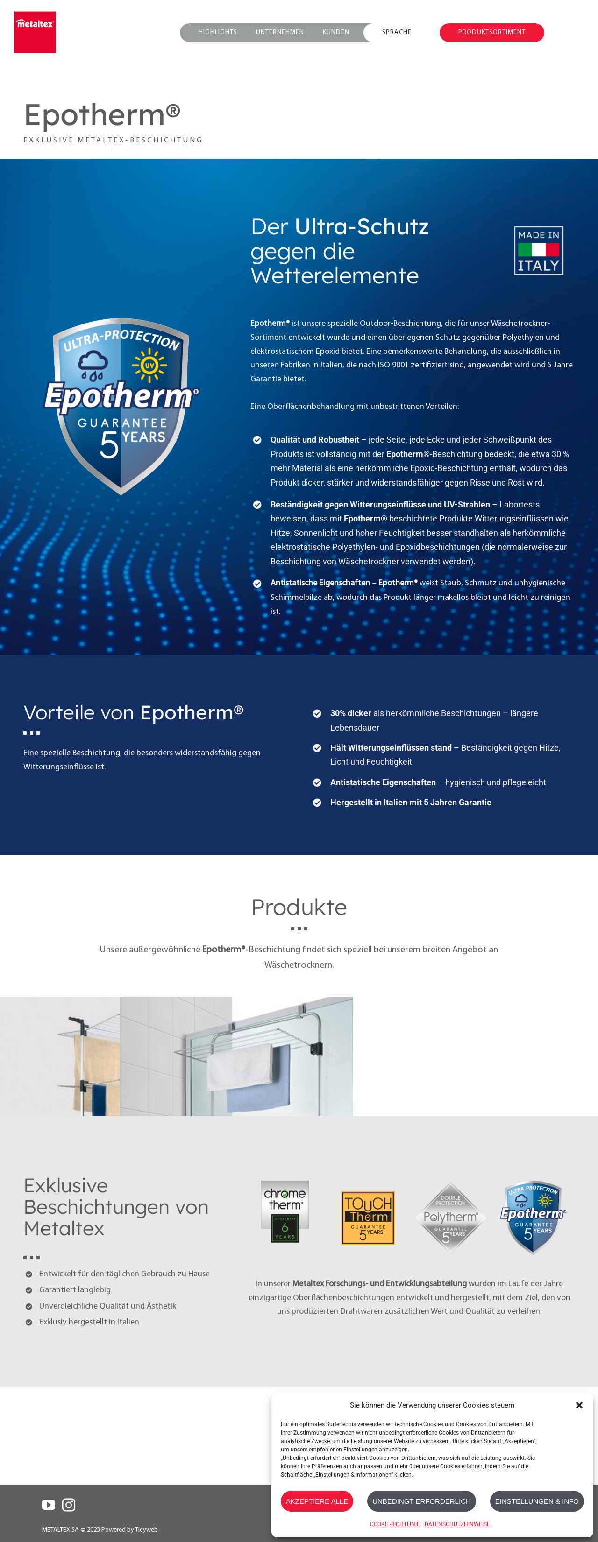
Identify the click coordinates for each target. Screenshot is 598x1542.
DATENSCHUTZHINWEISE (457, 1524)
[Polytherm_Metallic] (450, 1179)
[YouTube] (48, 1505)
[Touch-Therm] (368, 1179)
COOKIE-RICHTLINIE (395, 1524)
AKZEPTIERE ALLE (317, 1501)
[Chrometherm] (285, 1179)
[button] (579, 1405)
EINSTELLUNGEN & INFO (537, 1501)
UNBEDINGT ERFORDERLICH (421, 1501)
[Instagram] (68, 1505)
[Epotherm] (533, 1179)
